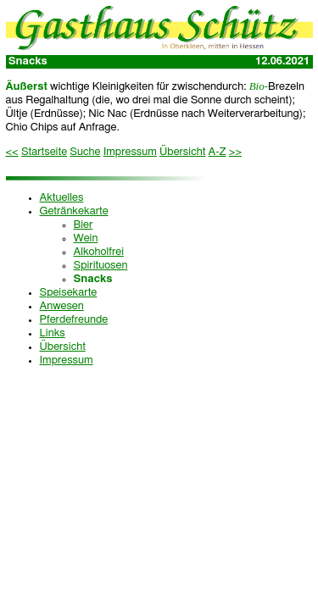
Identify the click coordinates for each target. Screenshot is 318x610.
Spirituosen (101, 265)
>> (235, 152)
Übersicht (182, 152)
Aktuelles (62, 197)
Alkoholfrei (99, 252)
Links (52, 333)
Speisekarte (69, 292)
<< (12, 152)
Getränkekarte (74, 211)
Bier (83, 224)
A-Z (217, 152)
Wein (86, 238)
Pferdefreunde (74, 319)
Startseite (44, 152)
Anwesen (62, 306)
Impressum (130, 152)
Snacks (93, 279)
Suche (85, 152)
